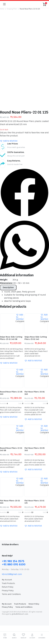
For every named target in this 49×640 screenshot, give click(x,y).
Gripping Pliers (12, 9)
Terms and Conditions (11, 534)
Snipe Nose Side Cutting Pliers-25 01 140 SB (11, 278)
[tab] (8, 227)
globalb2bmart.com (20, 554)
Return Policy (7, 527)
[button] (8, 81)
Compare (20, 261)
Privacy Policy (8, 530)
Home (2, 9)
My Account (7, 520)
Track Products (8, 523)
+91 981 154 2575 (13, 501)
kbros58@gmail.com (12, 514)
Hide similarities (11, 583)
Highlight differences (13, 586)
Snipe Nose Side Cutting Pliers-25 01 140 (36, 278)
